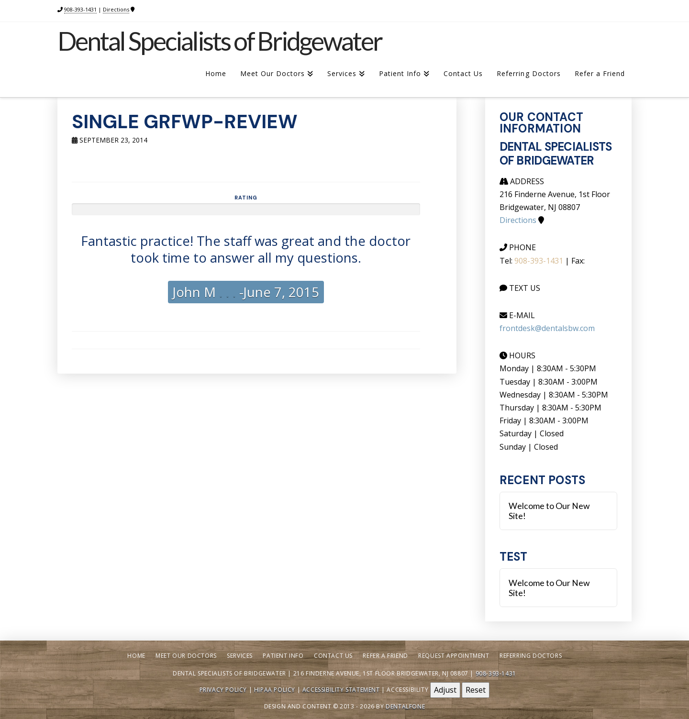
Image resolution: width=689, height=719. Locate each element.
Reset (476, 690)
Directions (116, 9)
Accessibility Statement (341, 690)
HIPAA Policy (274, 690)
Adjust (445, 690)
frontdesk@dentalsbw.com (547, 328)
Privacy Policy (223, 690)
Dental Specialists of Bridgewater (219, 41)
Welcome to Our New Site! (549, 511)
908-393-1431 (80, 9)
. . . (226, 292)
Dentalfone (405, 706)
